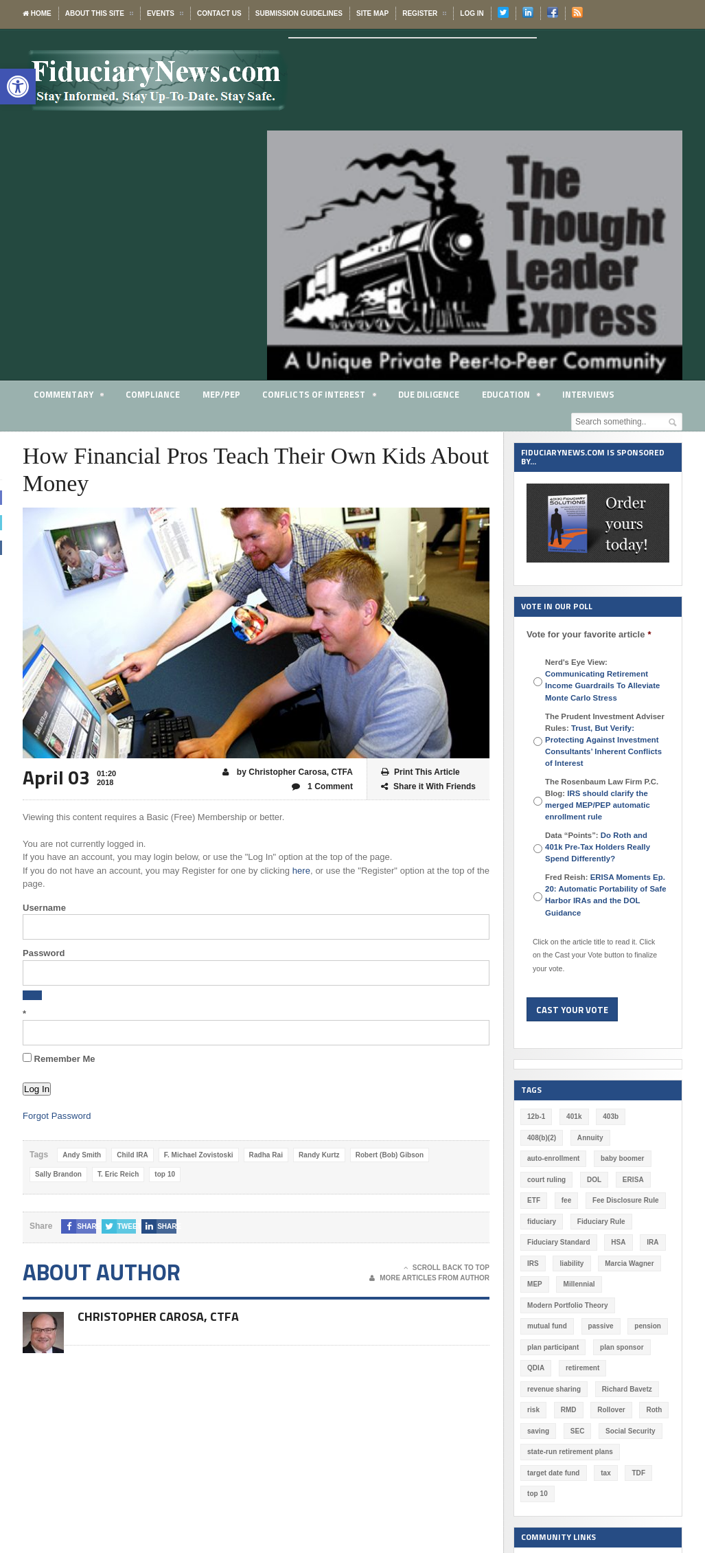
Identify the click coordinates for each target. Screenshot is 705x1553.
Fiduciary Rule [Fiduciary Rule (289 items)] (600, 1221)
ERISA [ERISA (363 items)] (632, 1179)
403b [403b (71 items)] (611, 1116)
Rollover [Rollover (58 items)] (611, 1410)
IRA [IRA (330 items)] (652, 1242)
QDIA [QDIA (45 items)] (535, 1368)
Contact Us (219, 13)
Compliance (153, 394)
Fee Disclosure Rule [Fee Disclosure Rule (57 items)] (625, 1200)
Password (44, 953)
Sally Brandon (58, 1174)
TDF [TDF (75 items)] (637, 1473)
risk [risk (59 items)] (533, 1410)
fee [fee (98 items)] (566, 1200)
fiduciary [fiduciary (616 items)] (541, 1221)
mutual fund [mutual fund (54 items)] (546, 1326)
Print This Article (420, 772)
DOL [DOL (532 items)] (593, 1179)
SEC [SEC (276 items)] (577, 1431)
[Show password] (32, 995)
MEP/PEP (221, 394)
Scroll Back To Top (446, 1268)
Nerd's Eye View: (601, 679)
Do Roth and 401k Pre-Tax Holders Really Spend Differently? (606, 847)
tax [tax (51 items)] (605, 1473)
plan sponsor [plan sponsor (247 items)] (621, 1347)
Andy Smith (81, 1155)
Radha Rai (264, 1155)
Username (44, 908)
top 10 (164, 1174)
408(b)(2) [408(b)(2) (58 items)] (541, 1138)
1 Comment (322, 787)
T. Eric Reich (117, 1174)
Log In (471, 13)
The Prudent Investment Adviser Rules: (604, 739)
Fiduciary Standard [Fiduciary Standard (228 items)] (558, 1242)
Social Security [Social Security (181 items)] (630, 1431)
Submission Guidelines (299, 13)
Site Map (372, 13)
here (301, 870)
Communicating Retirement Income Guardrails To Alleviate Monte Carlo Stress (601, 685)
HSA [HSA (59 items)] (617, 1242)
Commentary (69, 396)
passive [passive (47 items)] (600, 1326)
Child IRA (132, 1155)
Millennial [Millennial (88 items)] (578, 1284)
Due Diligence (428, 394)
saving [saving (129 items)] (538, 1431)
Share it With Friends (428, 787)
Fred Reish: (604, 894)
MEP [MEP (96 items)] (534, 1284)
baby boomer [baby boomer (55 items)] (621, 1158)
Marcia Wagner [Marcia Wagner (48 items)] (628, 1263)
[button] (18, 86)
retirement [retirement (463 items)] (582, 1368)
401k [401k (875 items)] (573, 1116)
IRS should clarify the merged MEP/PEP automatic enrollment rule (597, 805)
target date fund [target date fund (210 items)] (553, 1473)
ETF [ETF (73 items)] (533, 1200)
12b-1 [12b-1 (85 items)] (536, 1116)
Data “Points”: (606, 847)
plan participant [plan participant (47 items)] (552, 1347)
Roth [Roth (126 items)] (653, 1410)
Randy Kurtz (317, 1155)
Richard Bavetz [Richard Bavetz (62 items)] (626, 1389)
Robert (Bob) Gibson (386, 1155)
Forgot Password (56, 1116)
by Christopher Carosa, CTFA (288, 772)
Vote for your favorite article (589, 634)
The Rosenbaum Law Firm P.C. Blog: (601, 799)
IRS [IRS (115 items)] (533, 1263)
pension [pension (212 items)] (647, 1326)
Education (510, 396)
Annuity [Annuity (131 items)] (589, 1138)
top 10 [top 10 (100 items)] (537, 1493)
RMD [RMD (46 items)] (568, 1410)
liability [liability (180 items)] (571, 1263)
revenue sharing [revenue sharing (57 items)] (553, 1389)
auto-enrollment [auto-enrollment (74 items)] (553, 1158)
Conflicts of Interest (319, 396)
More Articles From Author (429, 1278)
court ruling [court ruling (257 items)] (546, 1179)
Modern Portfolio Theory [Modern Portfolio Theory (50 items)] (567, 1305)
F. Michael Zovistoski (197, 1155)
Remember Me (59, 1058)
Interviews (588, 394)
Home (37, 13)
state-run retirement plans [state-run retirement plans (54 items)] (569, 1451)
